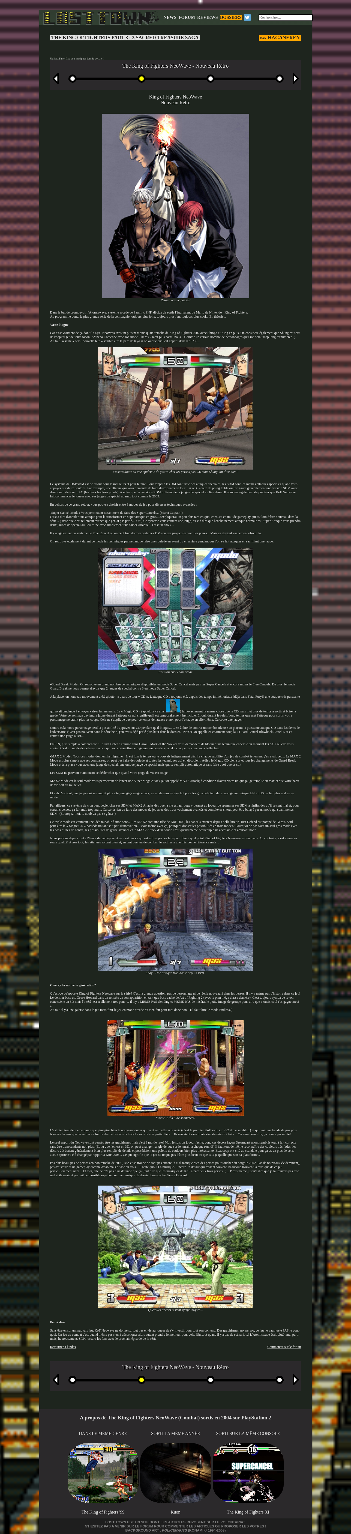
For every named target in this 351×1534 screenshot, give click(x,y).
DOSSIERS (231, 17)
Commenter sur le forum (284, 1347)
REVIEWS (207, 17)
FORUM (187, 17)
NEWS (170, 17)
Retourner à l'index (63, 1347)
